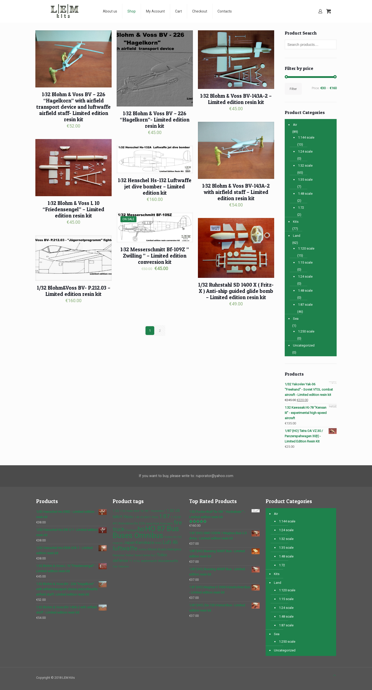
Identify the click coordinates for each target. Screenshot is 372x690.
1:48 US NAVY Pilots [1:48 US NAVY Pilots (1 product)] (146, 517)
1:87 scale (305, 304)
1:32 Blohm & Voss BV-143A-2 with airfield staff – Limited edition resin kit (236, 192)
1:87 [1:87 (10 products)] (164, 516)
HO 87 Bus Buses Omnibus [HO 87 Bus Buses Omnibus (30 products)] (146, 532)
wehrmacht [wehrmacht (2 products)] (149, 561)
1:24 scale (305, 151)
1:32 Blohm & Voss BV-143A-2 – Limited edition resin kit (236, 99)
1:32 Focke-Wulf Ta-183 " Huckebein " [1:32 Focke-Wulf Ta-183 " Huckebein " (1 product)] (143, 511)
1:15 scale (305, 262)
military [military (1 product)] (142, 549)
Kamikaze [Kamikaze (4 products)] (145, 542)
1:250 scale (306, 331)
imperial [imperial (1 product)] (118, 543)
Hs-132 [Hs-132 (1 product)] (177, 537)
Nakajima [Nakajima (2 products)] (174, 549)
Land (296, 236)
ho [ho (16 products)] (140, 529)
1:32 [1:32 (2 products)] (116, 511)
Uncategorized (304, 345)
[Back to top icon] (334, 675)
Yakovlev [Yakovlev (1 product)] (123, 566)
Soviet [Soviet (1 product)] (138, 555)
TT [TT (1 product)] (130, 561)
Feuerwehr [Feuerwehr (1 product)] (166, 523)
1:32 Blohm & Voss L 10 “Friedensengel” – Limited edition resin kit (73, 209)
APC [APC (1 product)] (115, 523)
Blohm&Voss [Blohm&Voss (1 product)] (126, 523)
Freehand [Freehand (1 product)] (131, 530)
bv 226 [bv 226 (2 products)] (139, 523)
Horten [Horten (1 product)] (168, 537)
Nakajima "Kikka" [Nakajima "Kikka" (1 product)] (123, 555)
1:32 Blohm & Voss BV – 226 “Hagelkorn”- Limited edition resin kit (154, 119)
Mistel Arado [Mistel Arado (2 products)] (157, 549)
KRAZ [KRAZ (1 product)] (158, 543)
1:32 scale (305, 165)
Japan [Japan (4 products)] (129, 542)
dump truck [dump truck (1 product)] (152, 523)
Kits (296, 221)
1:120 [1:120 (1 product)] (174, 517)
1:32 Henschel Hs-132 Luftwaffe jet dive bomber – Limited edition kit (154, 186)
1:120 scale (306, 248)
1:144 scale (306, 137)
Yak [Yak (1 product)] (115, 566)
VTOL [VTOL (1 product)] (136, 561)
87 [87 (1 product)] (179, 517)
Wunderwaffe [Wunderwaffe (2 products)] (168, 561)
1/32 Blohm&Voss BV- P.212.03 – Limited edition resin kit (73, 291)
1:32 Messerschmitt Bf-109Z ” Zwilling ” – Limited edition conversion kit (154, 255)
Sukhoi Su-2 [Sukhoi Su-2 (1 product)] (149, 555)
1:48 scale (305, 193)
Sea (296, 318)
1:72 (301, 207)
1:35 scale (305, 179)
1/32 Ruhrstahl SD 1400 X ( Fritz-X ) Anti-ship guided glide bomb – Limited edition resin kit (236, 291)
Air (295, 125)
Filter (293, 89)
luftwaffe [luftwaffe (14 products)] (125, 548)
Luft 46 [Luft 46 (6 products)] (170, 542)
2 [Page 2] (160, 330)
